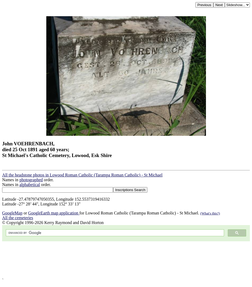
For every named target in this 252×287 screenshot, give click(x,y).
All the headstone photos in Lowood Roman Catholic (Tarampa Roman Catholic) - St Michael (82, 175)
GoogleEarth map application (53, 213)
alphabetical (29, 184)
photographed (31, 180)
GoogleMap (12, 213)
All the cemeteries (17, 218)
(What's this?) (210, 213)
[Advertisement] (126, 259)
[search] (114, 233)
